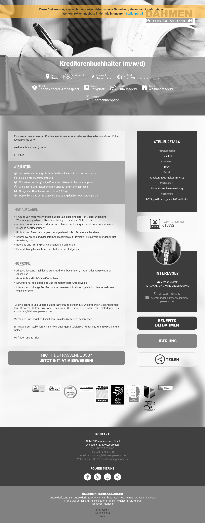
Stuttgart (135, 500)
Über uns (167, 341)
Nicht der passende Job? (66, 358)
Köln (116, 497)
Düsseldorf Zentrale (61, 497)
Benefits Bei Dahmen (167, 323)
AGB (102, 515)
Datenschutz (102, 512)
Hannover (96, 503)
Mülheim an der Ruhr (132, 497)
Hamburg (107, 497)
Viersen (150, 497)
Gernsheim (82, 500)
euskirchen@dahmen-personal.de (33, 311)
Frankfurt (69, 500)
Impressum (102, 509)
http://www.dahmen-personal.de (110, 459)
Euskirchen (94, 497)
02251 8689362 (171, 293)
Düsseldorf (80, 497)
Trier (111, 500)
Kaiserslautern (99, 500)
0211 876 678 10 (105, 451)
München (109, 503)
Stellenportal (134, 13)
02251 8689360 (105, 448)
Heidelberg (121, 500)
